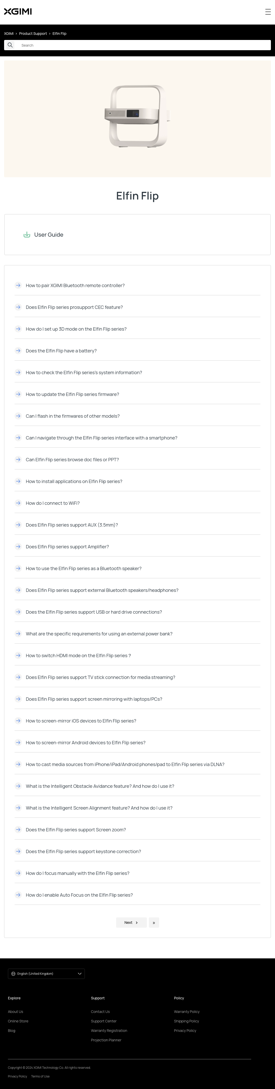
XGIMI (9, 33)
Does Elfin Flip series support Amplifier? (62, 546)
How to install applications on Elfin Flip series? (68, 481)
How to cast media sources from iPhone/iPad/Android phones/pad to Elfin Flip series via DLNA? (120, 764)
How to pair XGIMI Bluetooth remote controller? (70, 285)
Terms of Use (40, 1076)
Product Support (33, 33)
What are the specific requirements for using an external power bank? (93, 633)
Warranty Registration (109, 1030)
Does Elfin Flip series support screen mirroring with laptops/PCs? (88, 699)
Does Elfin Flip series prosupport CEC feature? (69, 307)
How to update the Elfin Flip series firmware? (67, 394)
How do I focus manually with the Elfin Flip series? (72, 873)
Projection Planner (106, 1040)
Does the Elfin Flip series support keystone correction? (78, 851)
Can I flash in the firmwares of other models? (67, 416)
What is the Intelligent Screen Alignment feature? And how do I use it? (93, 807)
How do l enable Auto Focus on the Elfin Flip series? (74, 894)
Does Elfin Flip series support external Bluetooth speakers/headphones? (96, 590)
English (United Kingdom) (49, 974)
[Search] (137, 45)
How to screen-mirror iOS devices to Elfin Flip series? (75, 720)
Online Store (18, 1021)
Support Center (104, 1021)
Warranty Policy (187, 1011)
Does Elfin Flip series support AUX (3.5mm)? (66, 524)
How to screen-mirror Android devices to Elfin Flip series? (80, 742)
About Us (15, 1011)
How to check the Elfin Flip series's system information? (78, 372)
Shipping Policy (186, 1021)
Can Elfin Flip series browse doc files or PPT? (67, 459)
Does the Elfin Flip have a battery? (56, 350)
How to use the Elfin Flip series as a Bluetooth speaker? (78, 568)
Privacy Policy (185, 1030)
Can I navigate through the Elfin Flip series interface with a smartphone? (96, 437)
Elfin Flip (59, 33)
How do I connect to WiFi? (47, 503)
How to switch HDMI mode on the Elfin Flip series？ (73, 655)
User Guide (39, 234)
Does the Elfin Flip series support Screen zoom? (70, 829)
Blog (11, 1030)
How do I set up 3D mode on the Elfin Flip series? (71, 328)
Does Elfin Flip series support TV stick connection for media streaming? (95, 677)
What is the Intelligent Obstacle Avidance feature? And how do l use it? (94, 786)
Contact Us (100, 1011)
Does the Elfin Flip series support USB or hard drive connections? (88, 611)
